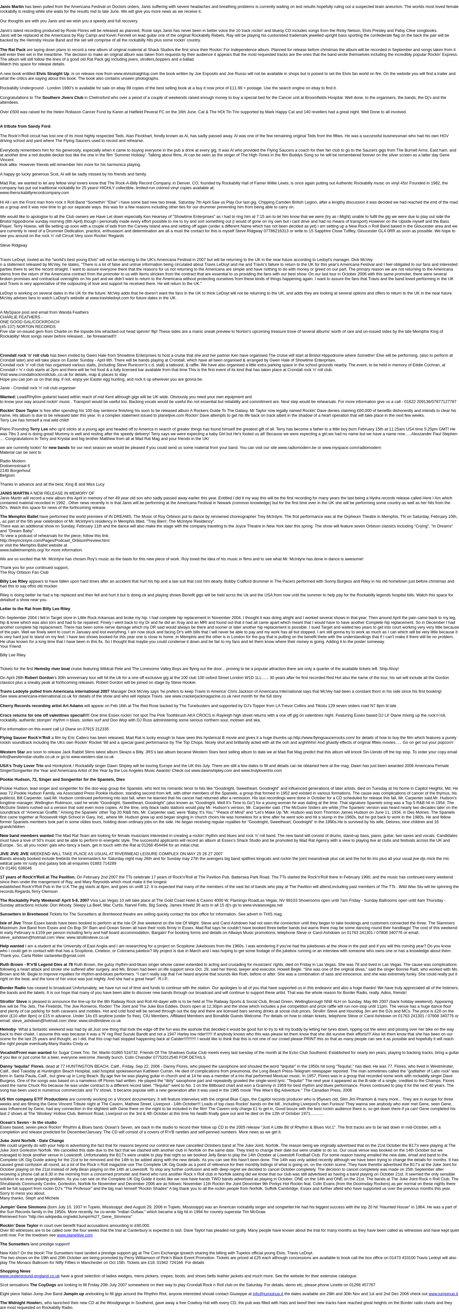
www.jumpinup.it (443, 1293)
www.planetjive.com (75, 1235)
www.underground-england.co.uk (30, 1275)
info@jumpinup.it (268, 1293)
